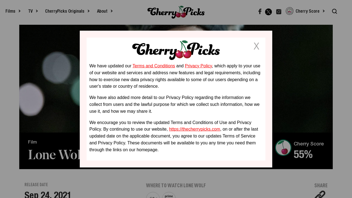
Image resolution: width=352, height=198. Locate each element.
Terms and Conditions (154, 66)
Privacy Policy (198, 66)
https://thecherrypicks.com (194, 129)
